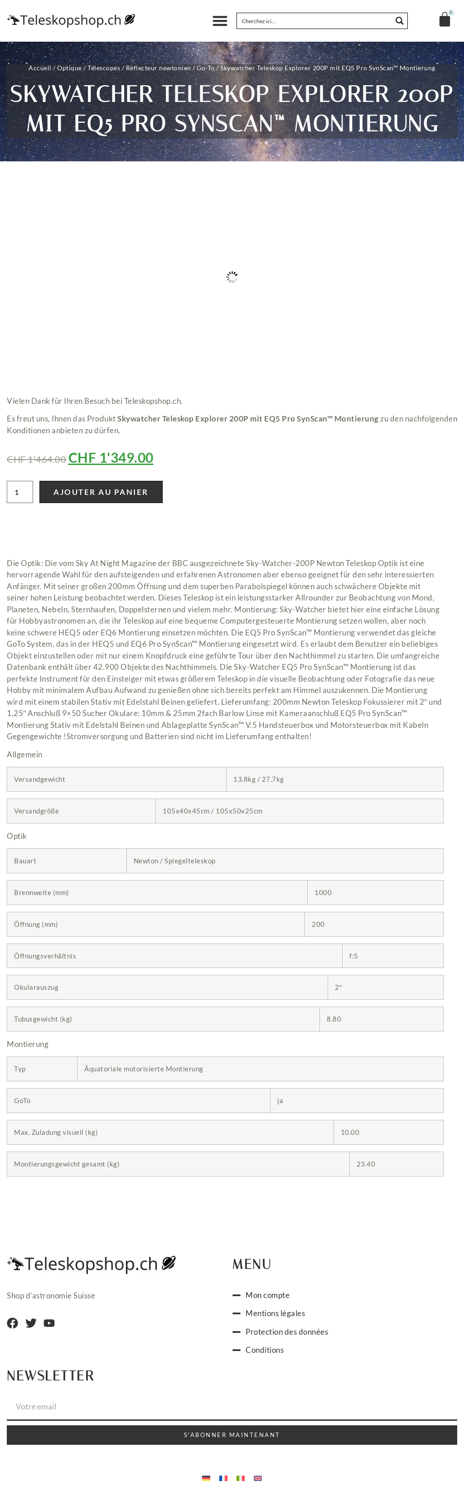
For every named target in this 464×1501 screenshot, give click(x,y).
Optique (69, 68)
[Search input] (315, 21)
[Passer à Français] (223, 1477)
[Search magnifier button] (399, 21)
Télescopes (103, 68)
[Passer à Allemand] (206, 1477)
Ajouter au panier (101, 492)
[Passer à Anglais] (257, 1477)
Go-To (206, 68)
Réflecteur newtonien (158, 68)
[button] (220, 21)
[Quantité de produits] (20, 492)
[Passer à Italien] (240, 1477)
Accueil (40, 68)
